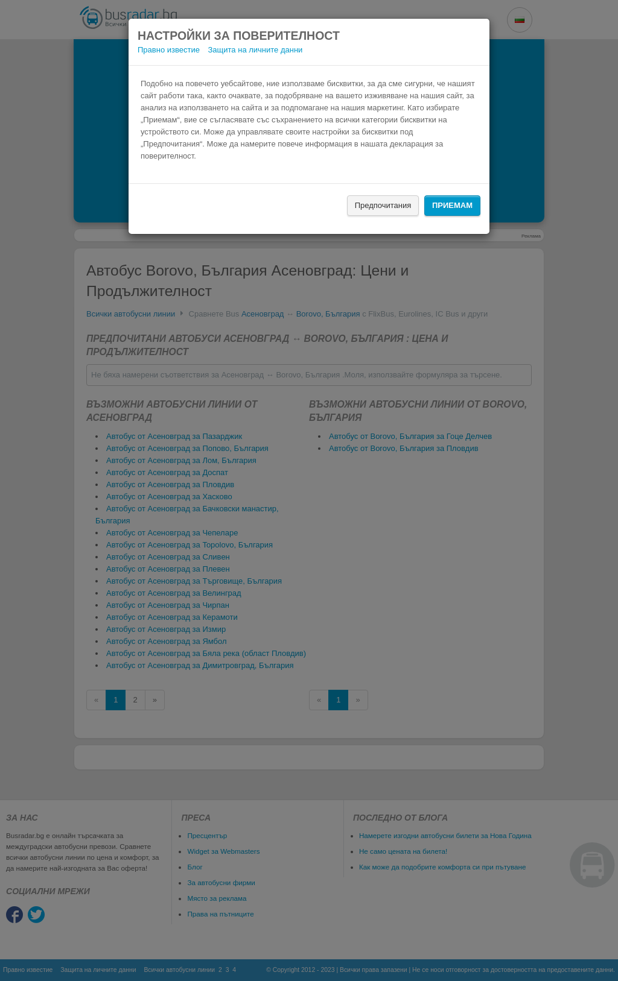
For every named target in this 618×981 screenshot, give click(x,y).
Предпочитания (383, 205)
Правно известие (169, 49)
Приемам (452, 205)
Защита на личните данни (255, 49)
